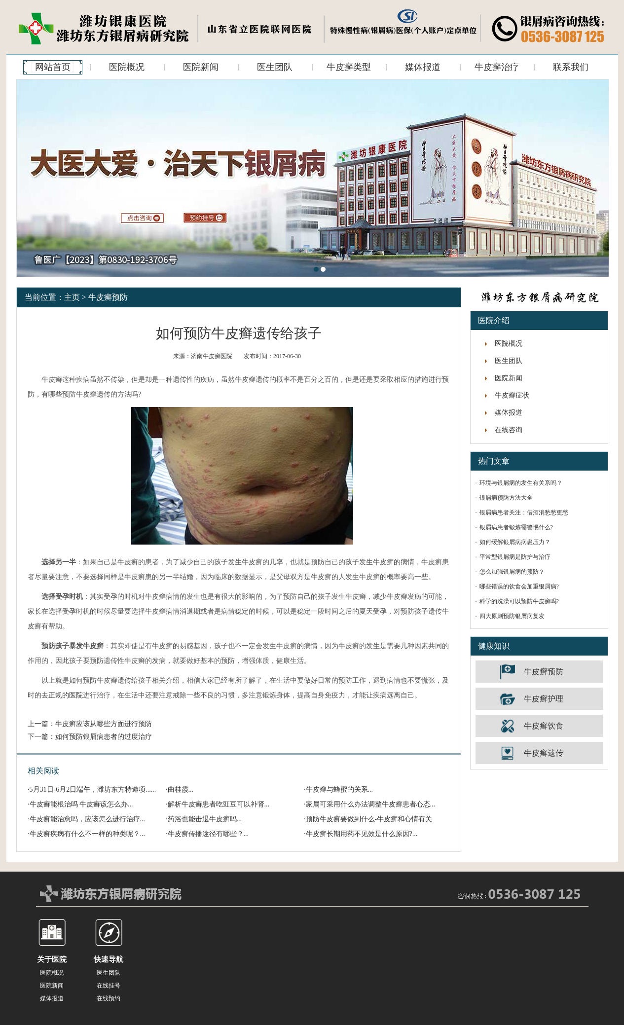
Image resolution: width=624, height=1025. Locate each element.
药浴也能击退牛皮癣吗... (205, 819)
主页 (72, 297)
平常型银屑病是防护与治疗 (515, 556)
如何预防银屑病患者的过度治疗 (103, 736)
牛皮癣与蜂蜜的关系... (339, 789)
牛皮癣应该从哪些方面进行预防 (103, 724)
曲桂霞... (181, 789)
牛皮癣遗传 (543, 753)
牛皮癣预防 (108, 297)
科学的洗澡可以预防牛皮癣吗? (519, 601)
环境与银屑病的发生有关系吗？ (520, 482)
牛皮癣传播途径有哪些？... (208, 834)
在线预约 (108, 998)
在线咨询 (508, 430)
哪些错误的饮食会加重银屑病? (519, 586)
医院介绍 (494, 320)
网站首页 (53, 67)
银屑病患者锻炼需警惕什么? (516, 527)
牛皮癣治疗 (497, 67)
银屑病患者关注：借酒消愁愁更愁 (523, 512)
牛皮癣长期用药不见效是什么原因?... (362, 834)
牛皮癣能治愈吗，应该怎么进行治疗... (88, 819)
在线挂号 (108, 985)
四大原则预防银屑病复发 (512, 616)
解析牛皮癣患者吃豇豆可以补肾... (219, 804)
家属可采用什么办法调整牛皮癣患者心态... (371, 804)
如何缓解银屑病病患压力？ (515, 542)
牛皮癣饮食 (543, 726)
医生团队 (275, 67)
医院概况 (127, 67)
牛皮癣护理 (543, 699)
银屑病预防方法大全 (506, 497)
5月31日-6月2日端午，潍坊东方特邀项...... (93, 789)
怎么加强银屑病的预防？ (512, 571)
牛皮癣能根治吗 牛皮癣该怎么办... (81, 804)
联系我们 (570, 67)
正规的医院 (65, 695)
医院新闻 (201, 67)
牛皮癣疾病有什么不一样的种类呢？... (88, 834)
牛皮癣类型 (349, 67)
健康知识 (494, 646)
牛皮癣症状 (512, 395)
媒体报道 (422, 67)
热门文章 (494, 461)
